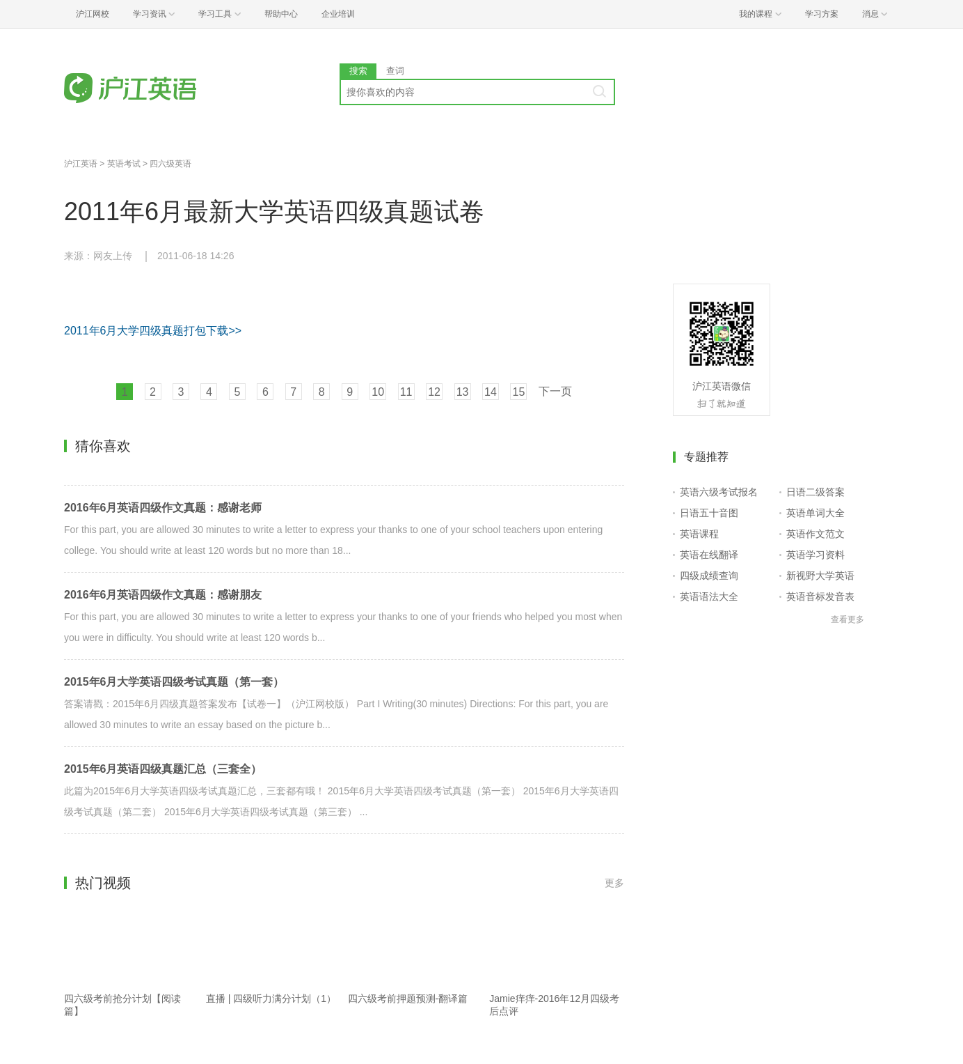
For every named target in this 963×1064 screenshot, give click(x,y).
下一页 (555, 391)
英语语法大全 (709, 596)
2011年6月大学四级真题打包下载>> (152, 331)
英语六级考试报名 (719, 492)
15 (519, 392)
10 (378, 392)
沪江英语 (80, 164)
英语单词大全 (815, 512)
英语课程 (699, 533)
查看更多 (847, 619)
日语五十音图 (709, 512)
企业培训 (338, 14)
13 (462, 392)
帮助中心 (281, 14)
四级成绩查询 (709, 575)
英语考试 (124, 164)
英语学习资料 (815, 554)
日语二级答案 (815, 492)
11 (406, 392)
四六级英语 (170, 164)
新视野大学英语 (820, 575)
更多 (614, 882)
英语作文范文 (815, 533)
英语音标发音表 (820, 596)
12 (434, 392)
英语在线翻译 (709, 554)
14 (490, 392)
